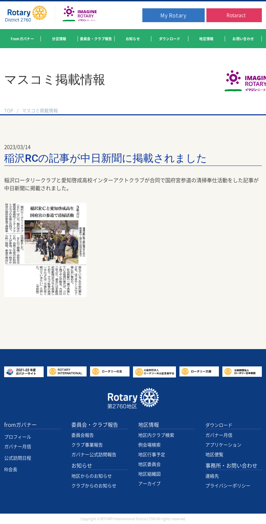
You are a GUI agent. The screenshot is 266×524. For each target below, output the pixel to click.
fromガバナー (20, 424)
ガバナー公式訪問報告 (93, 454)
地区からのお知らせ (91, 476)
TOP (8, 110)
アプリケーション (223, 445)
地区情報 (148, 424)
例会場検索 (149, 445)
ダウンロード (218, 425)
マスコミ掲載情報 (40, 110)
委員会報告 (82, 435)
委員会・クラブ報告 (94, 424)
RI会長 (10, 469)
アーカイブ (149, 483)
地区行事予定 (151, 454)
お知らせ (81, 465)
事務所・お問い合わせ (231, 465)
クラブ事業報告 (87, 445)
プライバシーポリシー (227, 485)
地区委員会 (149, 464)
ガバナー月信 (17, 446)
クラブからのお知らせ (93, 485)
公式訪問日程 (17, 458)
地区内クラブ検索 (156, 435)
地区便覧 (214, 454)
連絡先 (212, 476)
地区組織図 (149, 474)
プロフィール (17, 437)
